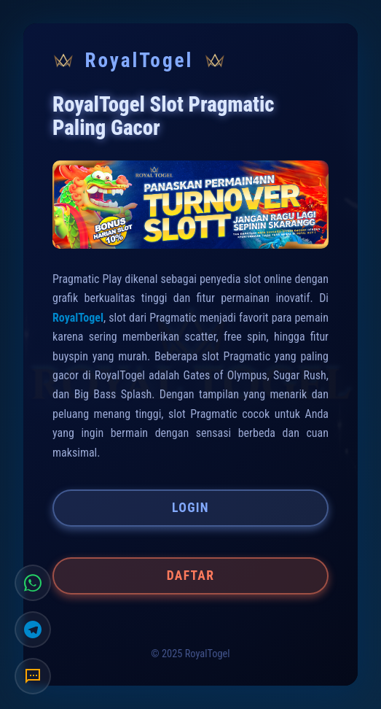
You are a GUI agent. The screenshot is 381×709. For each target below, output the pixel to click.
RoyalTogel (77, 318)
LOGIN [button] (190, 507)
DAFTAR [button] (190, 575)
